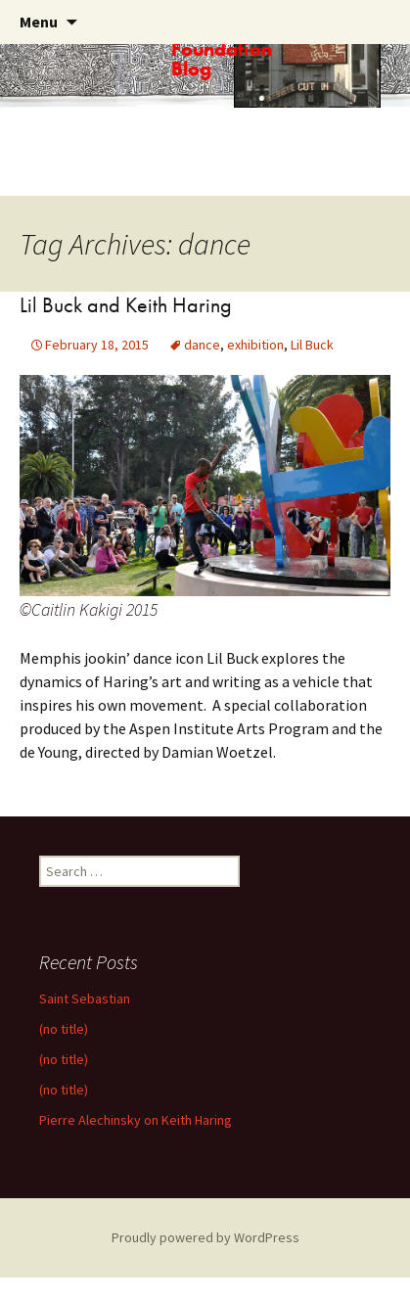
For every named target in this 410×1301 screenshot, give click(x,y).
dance (202, 344)
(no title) (63, 1029)
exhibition (255, 344)
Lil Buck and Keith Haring (126, 305)
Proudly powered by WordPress (205, 1237)
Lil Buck (312, 344)
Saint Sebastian (84, 998)
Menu (39, 21)
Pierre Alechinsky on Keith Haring (135, 1120)
